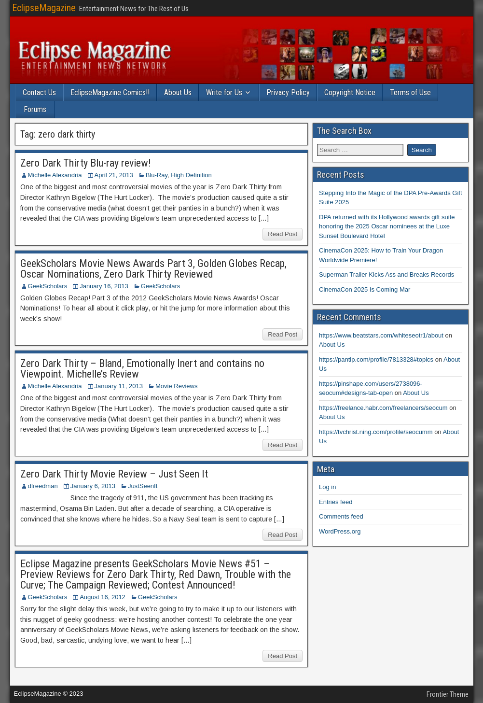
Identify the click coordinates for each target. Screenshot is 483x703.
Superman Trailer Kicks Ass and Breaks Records (386, 274)
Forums (35, 109)
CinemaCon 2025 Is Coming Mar (364, 289)
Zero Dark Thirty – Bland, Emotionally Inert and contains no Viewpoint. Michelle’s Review (142, 368)
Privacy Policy (288, 92)
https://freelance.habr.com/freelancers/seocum (383, 407)
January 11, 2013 (119, 386)
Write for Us (224, 92)
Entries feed (335, 502)
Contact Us (39, 92)
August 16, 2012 (102, 597)
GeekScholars (48, 286)
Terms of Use (410, 92)
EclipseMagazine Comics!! (110, 92)
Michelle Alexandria (55, 175)
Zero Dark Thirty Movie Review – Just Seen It (114, 474)
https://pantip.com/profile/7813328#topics (376, 359)
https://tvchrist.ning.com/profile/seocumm (376, 432)
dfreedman (43, 486)
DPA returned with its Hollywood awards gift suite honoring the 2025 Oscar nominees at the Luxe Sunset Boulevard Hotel (387, 226)
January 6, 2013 (92, 486)
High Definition (191, 175)
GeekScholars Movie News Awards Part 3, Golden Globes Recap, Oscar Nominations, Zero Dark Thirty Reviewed (153, 268)
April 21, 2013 (114, 175)
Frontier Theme (448, 694)
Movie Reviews (176, 386)
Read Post (282, 234)
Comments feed (341, 516)
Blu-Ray (156, 175)
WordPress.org (339, 531)
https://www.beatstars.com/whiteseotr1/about (381, 335)
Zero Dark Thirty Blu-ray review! (85, 163)
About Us (178, 92)
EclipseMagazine (44, 8)
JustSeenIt (142, 486)
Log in (327, 487)
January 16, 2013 (104, 286)
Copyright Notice (349, 92)
